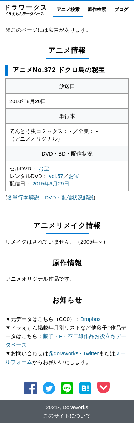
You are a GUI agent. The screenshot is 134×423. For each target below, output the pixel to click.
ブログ (121, 9)
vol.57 (56, 176)
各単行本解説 (23, 197)
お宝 (43, 168)
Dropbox (90, 319)
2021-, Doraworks (67, 407)
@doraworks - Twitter (73, 353)
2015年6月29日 (50, 183)
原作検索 (97, 9)
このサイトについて (67, 416)
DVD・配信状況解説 (69, 197)
